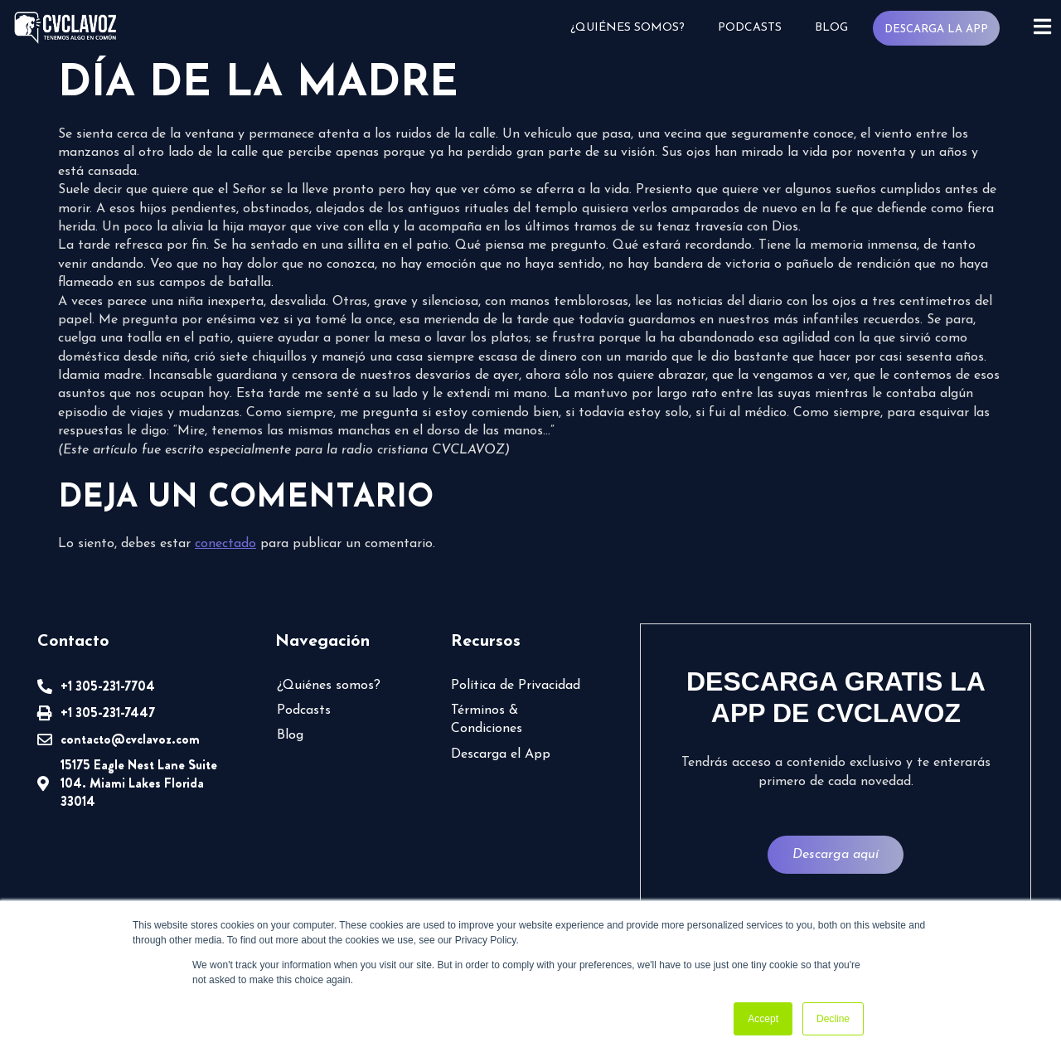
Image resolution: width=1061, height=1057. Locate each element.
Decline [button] (833, 1019)
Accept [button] (763, 1019)
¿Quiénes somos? (626, 28)
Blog (830, 28)
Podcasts (749, 28)
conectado (225, 543)
